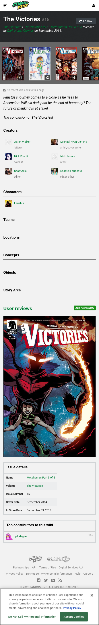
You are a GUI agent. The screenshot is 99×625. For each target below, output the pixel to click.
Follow (85, 21)
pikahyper (49, 536)
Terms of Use (47, 567)
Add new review (84, 308)
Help (77, 573)
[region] (49, 606)
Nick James (63, 156)
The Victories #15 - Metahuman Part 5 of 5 (53, 27)
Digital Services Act (71, 567)
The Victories (21, 19)
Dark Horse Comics (20, 30)
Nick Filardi (16, 156)
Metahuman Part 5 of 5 (41, 477)
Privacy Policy (14, 573)
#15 (45, 19)
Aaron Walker (18, 142)
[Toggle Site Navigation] (5, 5)
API (34, 567)
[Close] (92, 595)
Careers (88, 573)
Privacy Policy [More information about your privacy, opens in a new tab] (72, 608)
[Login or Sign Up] (93, 5)
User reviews (17, 308)
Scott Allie (16, 171)
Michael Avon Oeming (69, 142)
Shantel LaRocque (67, 171)
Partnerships (21, 567)
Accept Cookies (74, 616)
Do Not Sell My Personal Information (49, 573)
